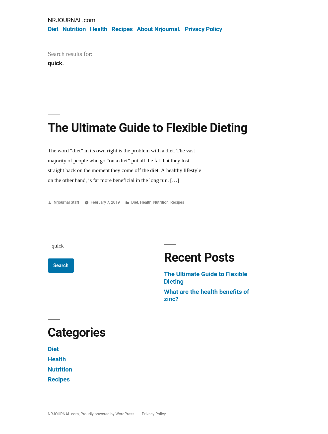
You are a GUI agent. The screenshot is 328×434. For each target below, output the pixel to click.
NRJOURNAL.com (71, 20)
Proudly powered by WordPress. (108, 414)
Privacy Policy (203, 29)
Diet (53, 29)
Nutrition (74, 29)
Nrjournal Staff (66, 202)
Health (98, 29)
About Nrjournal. (159, 29)
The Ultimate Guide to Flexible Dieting (148, 128)
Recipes (122, 29)
